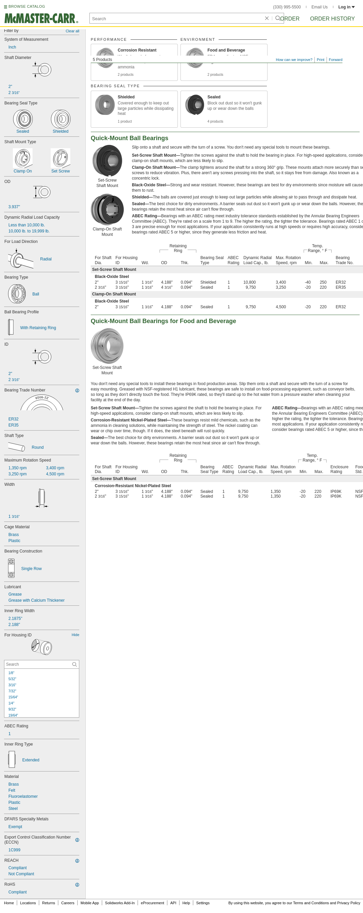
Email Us (319, 7)
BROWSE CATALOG (26, 6)
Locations (28, 903)
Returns (48, 903)
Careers (67, 903)
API (173, 903)
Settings (203, 903)
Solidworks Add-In (120, 903)
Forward (335, 60)
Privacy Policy (348, 903)
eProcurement (152, 903)
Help (186, 903)
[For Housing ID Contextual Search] (41, 664)
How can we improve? (294, 60)
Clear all (72, 31)
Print (321, 60)
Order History (332, 19)
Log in (346, 7)
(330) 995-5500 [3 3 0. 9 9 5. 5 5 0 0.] (287, 7)
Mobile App (90, 903)
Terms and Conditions (311, 903)
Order (290, 19)
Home (9, 903)
